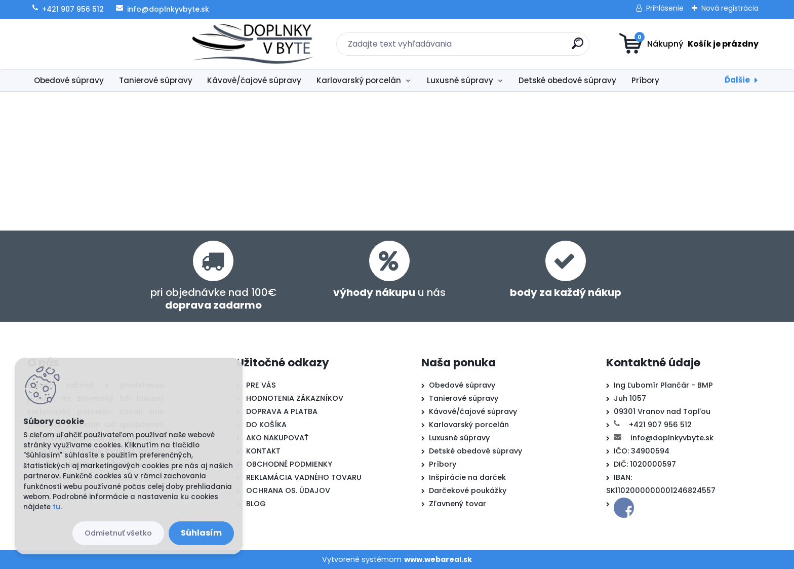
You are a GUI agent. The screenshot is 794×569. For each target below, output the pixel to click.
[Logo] (89, 44)
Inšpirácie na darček (467, 477)
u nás (389, 292)
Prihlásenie (665, 8)
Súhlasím (201, 533)
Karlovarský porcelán (358, 80)
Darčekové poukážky (467, 490)
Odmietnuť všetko (118, 533)
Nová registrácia (730, 8)
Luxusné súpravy (460, 80)
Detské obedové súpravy (567, 80)
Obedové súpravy (69, 80)
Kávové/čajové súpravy (254, 80)
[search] (496, 47)
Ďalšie (737, 79)
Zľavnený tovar (457, 504)
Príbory (645, 80)
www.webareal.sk (438, 559)
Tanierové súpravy (155, 80)
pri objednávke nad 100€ (213, 298)
